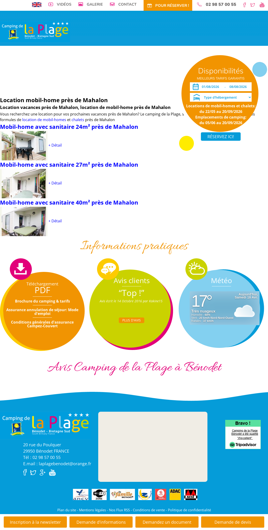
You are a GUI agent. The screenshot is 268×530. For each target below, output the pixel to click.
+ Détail (55, 145)
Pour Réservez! (175, 70)
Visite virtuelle (13, 70)
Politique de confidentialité (189, 510)
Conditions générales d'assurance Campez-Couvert (42, 324)
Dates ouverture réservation (24, 85)
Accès (157, 70)
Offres (87, 70)
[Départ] (239, 86)
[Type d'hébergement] (221, 97)
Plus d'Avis (131, 320)
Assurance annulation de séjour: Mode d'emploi (42, 311)
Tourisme (133, 70)
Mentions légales (92, 510)
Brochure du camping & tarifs (42, 301)
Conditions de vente (149, 510)
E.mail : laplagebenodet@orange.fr (57, 463)
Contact (127, 4)
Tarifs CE (101, 70)
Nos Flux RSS (119, 510)
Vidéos (64, 4)
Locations (60, 70)
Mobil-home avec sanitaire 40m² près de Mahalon (69, 202)
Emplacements (38, 70)
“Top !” (131, 293)
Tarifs (74, 70)
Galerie (95, 4)
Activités (117, 70)
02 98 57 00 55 (221, 4)
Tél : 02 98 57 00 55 (42, 457)
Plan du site (66, 510)
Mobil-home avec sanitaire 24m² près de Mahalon (69, 126)
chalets (78, 119)
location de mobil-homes (44, 119)
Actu (146, 70)
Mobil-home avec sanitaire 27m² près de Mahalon (69, 164)
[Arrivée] (211, 86)
